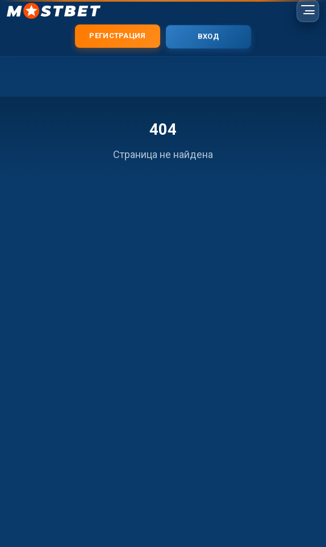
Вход (208, 36)
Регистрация (117, 35)
